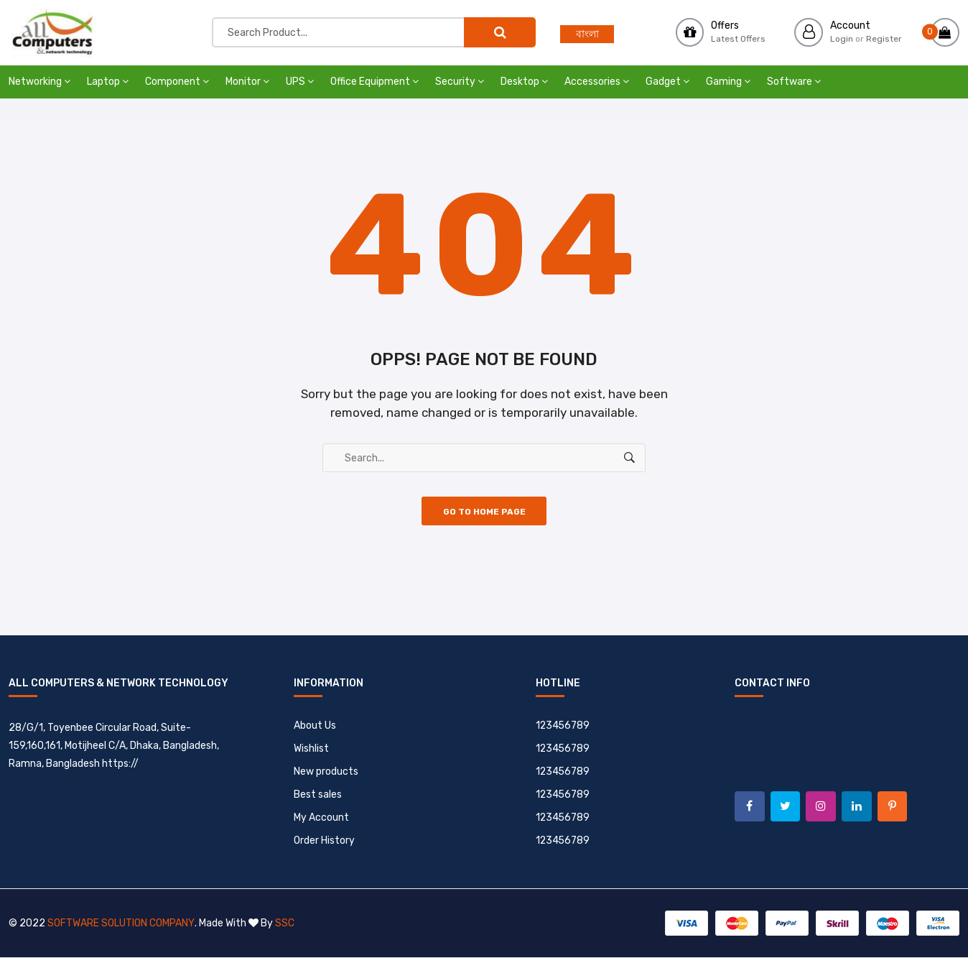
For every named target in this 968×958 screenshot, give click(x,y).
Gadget (667, 81)
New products (326, 772)
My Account (321, 818)
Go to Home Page (484, 512)
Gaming (728, 81)
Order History (324, 841)
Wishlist (311, 749)
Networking (39, 81)
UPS (300, 81)
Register (884, 39)
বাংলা (587, 34)
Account (850, 25)
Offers (725, 25)
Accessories (596, 81)
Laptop (108, 81)
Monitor (247, 81)
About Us (315, 726)
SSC (284, 924)
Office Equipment (374, 81)
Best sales (318, 795)
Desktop (524, 81)
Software (794, 81)
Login (841, 39)
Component (177, 81)
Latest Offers (738, 39)
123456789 (563, 726)
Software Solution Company (120, 924)
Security (459, 81)
